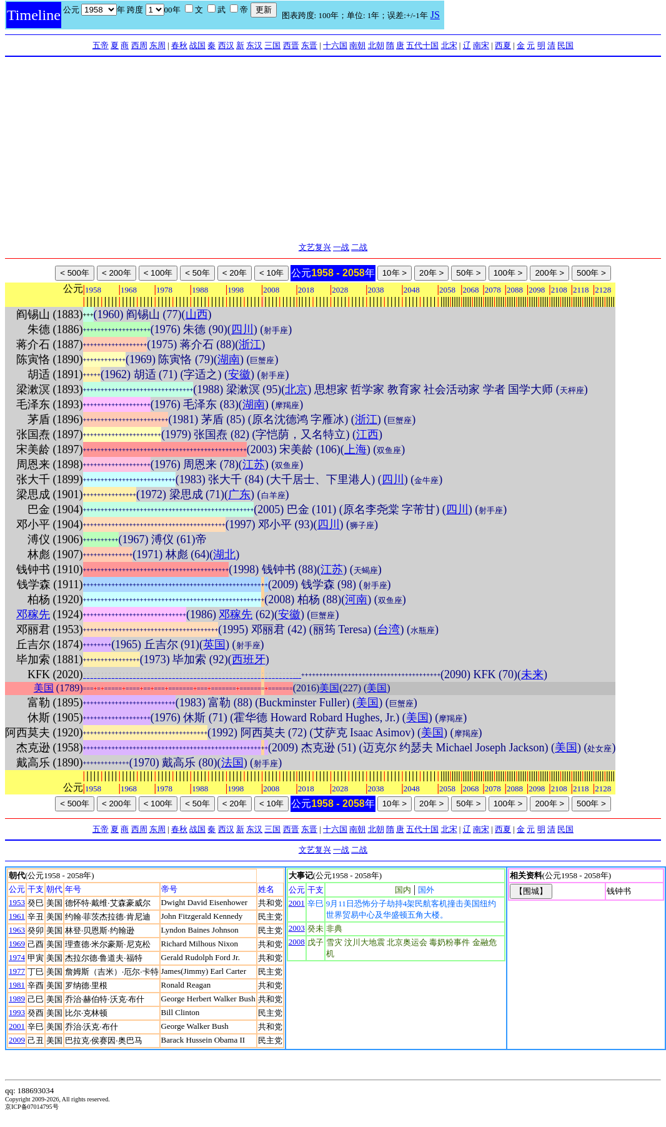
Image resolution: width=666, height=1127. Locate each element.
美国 (44, 688)
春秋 (179, 45)
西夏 (503, 45)
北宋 (449, 45)
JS (435, 14)
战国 (197, 45)
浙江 (250, 344)
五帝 (100, 45)
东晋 (309, 45)
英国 (214, 644)
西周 (139, 45)
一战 (341, 247)
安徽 (239, 374)
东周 (157, 45)
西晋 (291, 45)
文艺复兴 (315, 247)
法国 (232, 762)
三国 (272, 45)
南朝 (357, 45)
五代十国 (422, 45)
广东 (239, 494)
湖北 (224, 554)
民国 (565, 45)
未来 (532, 674)
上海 (355, 449)
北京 (296, 389)
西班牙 (249, 659)
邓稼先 (33, 614)
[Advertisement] (333, 150)
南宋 (481, 45)
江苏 (253, 464)
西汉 (226, 45)
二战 (359, 247)
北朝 (376, 45)
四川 (242, 329)
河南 (356, 599)
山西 (197, 314)
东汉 (254, 45)
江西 (367, 434)
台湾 (388, 629)
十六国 (335, 45)
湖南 (228, 359)
